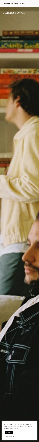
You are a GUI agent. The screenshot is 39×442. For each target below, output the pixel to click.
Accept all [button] (9, 432)
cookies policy (13, 428)
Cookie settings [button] (9, 436)
